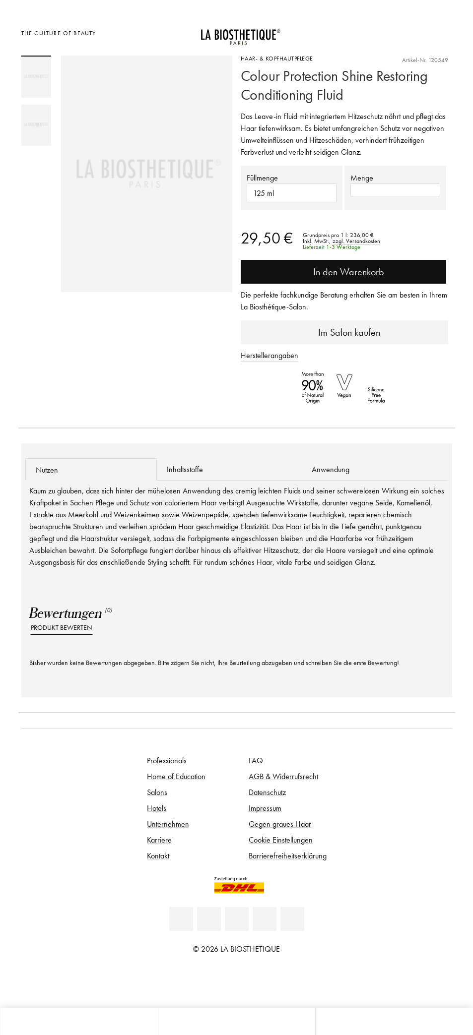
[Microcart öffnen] (441, 32)
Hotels (156, 808)
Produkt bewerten (61, 627)
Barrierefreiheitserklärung (288, 855)
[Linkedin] (181, 919)
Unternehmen (168, 824)
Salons (157, 792)
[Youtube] (237, 919)
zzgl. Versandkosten (356, 241)
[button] (395, 189)
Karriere (159, 840)
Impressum (265, 808)
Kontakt (158, 855)
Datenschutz (267, 792)
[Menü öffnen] (237, 1021)
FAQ (256, 760)
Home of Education (176, 776)
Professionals (167, 760)
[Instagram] (264, 919)
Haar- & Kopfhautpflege (277, 58)
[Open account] (417, 32)
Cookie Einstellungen (281, 840)
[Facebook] (209, 919)
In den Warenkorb (343, 272)
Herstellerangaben (269, 355)
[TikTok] (292, 919)
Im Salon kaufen (344, 332)
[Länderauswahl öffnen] (393, 32)
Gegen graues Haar (280, 824)
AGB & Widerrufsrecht (283, 776)
